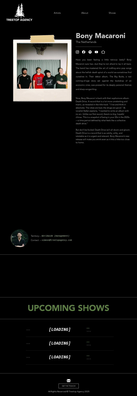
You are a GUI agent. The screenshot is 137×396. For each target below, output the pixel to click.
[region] (19, 238)
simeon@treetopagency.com (57, 240)
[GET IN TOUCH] (69, 386)
